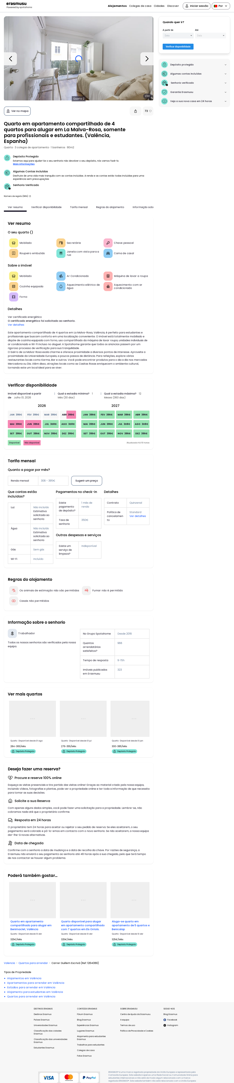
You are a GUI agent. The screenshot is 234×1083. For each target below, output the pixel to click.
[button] (30, 196)
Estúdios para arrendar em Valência (31, 987)
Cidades (159, 6)
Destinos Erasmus (43, 1014)
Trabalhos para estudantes (90, 1044)
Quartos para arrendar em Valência (31, 996)
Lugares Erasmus (85, 1030)
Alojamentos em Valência (24, 978)
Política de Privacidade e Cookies (136, 1030)
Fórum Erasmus (85, 1014)
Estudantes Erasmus (44, 1047)
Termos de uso (127, 1025)
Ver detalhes (16, 325)
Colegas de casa (140, 6)
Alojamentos (117, 6)
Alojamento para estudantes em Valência (35, 992)
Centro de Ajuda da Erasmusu (135, 1014)
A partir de (168, 30)
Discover (173, 6)
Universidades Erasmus (45, 1025)
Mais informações (24, 164)
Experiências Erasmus (88, 1025)
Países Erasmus (42, 1019)
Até (196, 30)
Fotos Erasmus (84, 1055)
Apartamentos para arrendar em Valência (35, 983)
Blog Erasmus (84, 1019)
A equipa (124, 1019)
